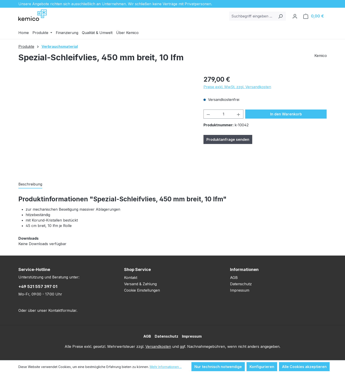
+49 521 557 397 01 (37, 286)
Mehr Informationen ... (166, 367)
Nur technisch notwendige (218, 366)
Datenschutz (241, 284)
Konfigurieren (262, 366)
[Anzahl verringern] (208, 114)
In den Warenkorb (286, 114)
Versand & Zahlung (140, 284)
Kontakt (130, 277)
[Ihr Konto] (294, 16)
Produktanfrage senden (227, 139)
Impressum (239, 290)
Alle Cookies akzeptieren (304, 366)
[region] (106, 123)
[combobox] (252, 16)
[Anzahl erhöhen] (238, 114)
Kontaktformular (62, 310)
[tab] (30, 184)
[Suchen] (280, 16)
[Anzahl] (223, 114)
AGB (234, 277)
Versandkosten (158, 346)
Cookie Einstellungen (142, 290)
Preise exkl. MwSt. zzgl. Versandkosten (237, 87)
